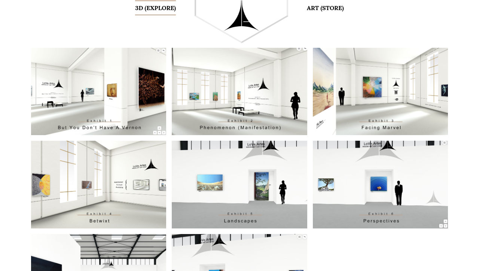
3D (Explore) (155, 8)
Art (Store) (325, 8)
